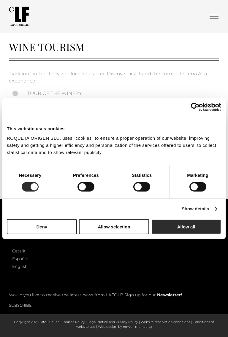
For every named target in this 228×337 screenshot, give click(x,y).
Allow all (186, 226)
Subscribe (20, 305)
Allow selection (114, 226)
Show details (195, 208)
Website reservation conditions (165, 322)
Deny (41, 226)
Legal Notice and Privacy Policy (113, 322)
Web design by (110, 327)
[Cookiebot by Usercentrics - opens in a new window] (195, 107)
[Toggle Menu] (214, 16)
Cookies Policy (73, 322)
